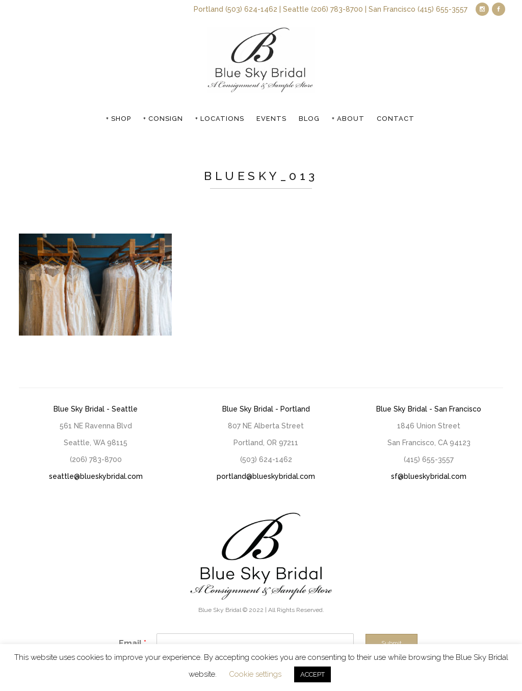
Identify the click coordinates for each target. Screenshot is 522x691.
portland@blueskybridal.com (266, 476)
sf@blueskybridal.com (428, 476)
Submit (391, 643)
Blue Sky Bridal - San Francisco (428, 409)
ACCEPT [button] (312, 674)
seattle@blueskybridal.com (96, 476)
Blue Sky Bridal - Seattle (96, 409)
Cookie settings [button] (255, 674)
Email (132, 643)
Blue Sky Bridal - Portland (266, 409)
